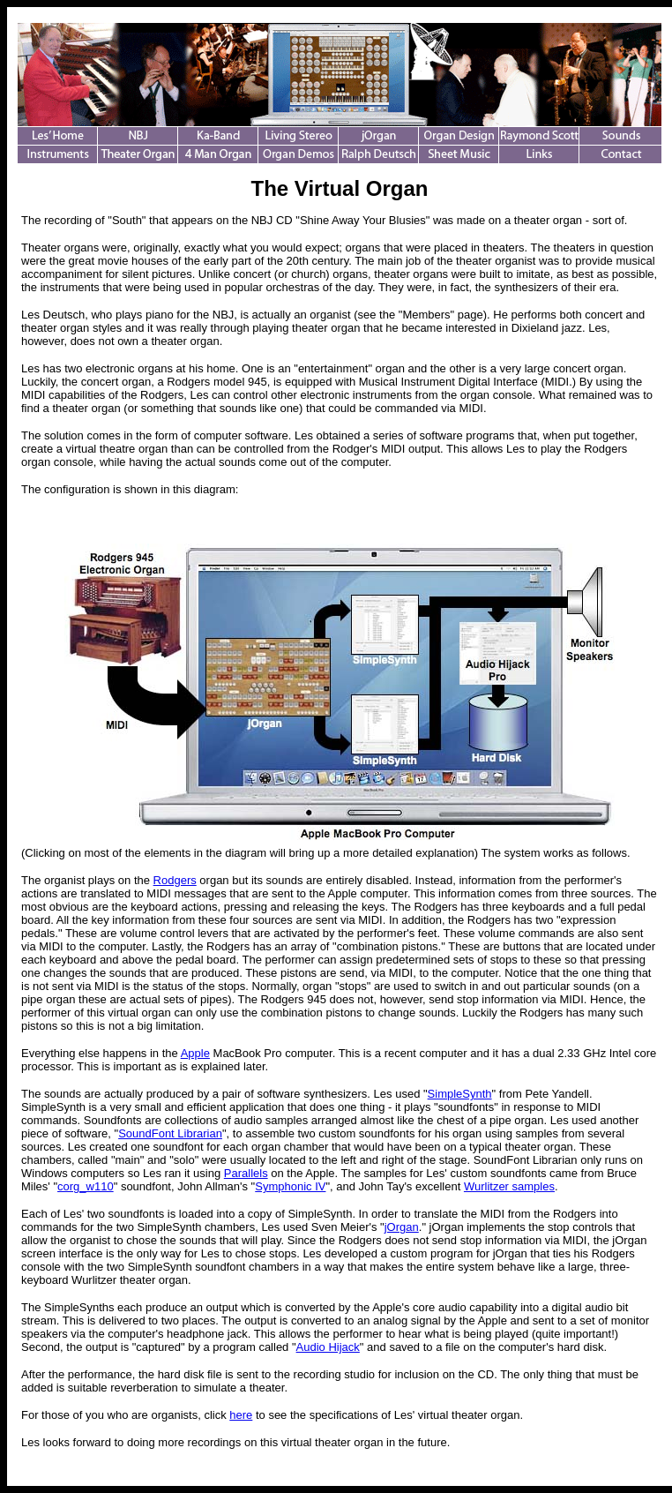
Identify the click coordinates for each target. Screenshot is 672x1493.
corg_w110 (85, 1186)
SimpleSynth (460, 1093)
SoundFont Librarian (170, 1133)
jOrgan (402, 1227)
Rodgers (175, 880)
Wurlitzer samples (509, 1186)
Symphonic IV (290, 1186)
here (240, 1415)
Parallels (246, 1173)
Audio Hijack (328, 1347)
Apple (195, 1053)
